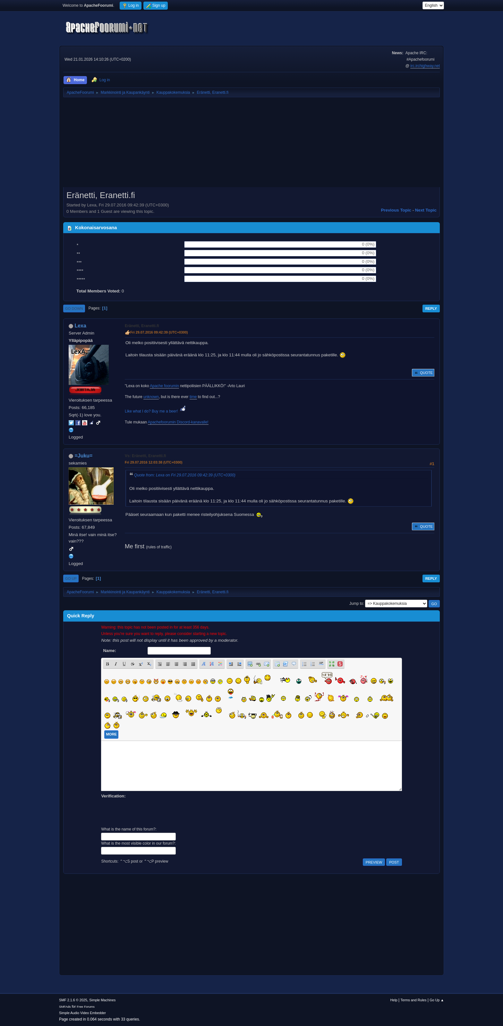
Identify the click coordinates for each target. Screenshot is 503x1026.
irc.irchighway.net (425, 66)
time (193, 397)
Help (393, 1000)
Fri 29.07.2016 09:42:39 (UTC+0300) (159, 332)
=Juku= (83, 455)
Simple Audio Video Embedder (82, 1013)
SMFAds (65, 1006)
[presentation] (150, 811)
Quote (423, 373)
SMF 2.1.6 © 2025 (73, 1000)
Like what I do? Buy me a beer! (156, 411)
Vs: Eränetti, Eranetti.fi (145, 456)
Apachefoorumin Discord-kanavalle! (178, 422)
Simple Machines (102, 1000)
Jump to (356, 603)
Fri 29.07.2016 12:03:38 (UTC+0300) (154, 462)
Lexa (80, 325)
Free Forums (86, 1006)
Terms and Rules (414, 1000)
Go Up (71, 578)
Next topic (426, 210)
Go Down (74, 308)
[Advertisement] (251, 144)
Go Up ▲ (437, 1000)
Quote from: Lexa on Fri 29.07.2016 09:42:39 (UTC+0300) (184, 475)
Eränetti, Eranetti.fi (142, 326)
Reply (431, 308)
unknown (151, 397)
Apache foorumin (164, 386)
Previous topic (396, 210)
